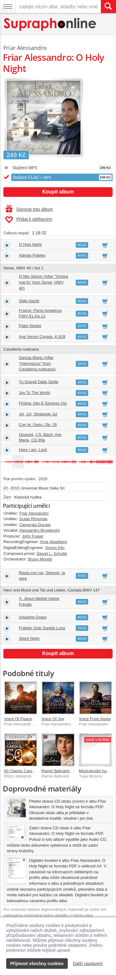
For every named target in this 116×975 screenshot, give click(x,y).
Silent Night (29, 638)
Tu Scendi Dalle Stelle (38, 381)
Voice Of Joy (52, 718)
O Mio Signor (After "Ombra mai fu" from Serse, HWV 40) (43, 282)
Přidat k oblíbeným (28, 220)
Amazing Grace (33, 617)
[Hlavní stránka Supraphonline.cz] (50, 24)
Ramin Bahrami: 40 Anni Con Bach (72, 771)
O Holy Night (30, 244)
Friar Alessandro (25, 47)
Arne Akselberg (53, 541)
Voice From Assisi (95, 718)
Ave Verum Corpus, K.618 (42, 336)
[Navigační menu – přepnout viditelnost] (7, 6)
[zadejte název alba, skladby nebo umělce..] (58, 6)
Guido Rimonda (33, 518)
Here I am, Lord (33, 449)
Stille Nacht (29, 301)
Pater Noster (30, 325)
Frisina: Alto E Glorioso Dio (43, 403)
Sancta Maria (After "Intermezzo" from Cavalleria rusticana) (37, 363)
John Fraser (32, 536)
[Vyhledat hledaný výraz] (108, 6)
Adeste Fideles (32, 255)
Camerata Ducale (34, 524)
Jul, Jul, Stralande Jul (38, 414)
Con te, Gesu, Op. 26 (38, 424)
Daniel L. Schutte (52, 553)
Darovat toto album (29, 209)
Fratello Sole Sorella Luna (42, 628)
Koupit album (58, 191)
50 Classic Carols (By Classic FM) (34, 771)
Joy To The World (34, 392)
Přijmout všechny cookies (37, 963)
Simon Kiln (54, 547)
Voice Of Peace (18, 718)
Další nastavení (88, 963)
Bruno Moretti (40, 559)
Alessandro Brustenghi (39, 530)
